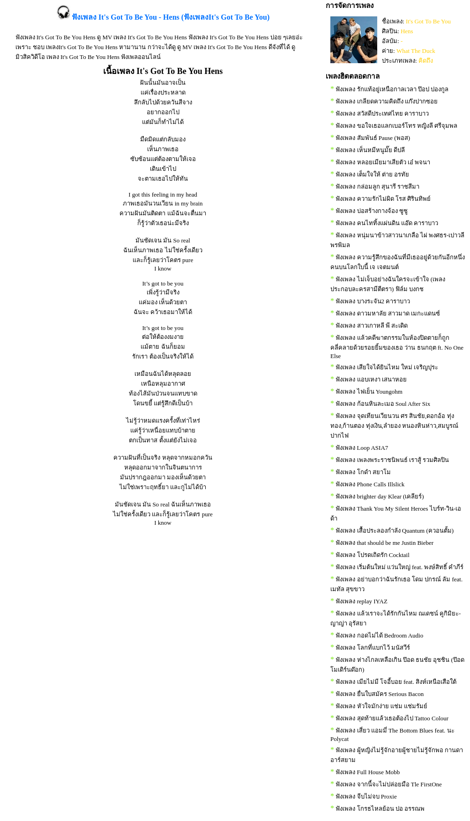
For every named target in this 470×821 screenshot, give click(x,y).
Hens (407, 31)
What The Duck (415, 50)
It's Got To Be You (428, 21)
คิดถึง (425, 60)
